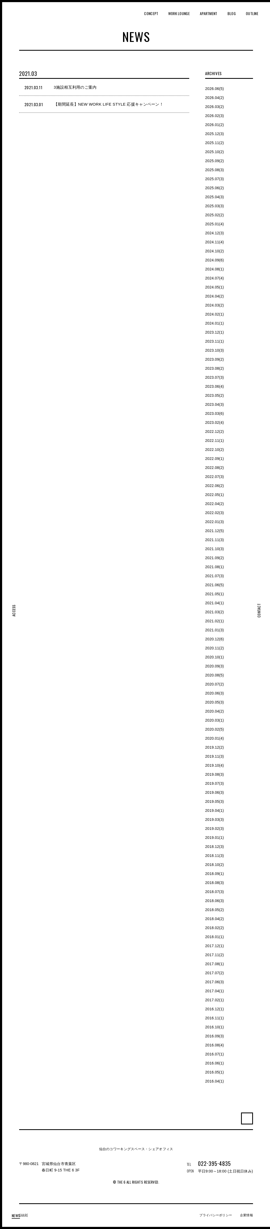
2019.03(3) (214, 819)
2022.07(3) (214, 477)
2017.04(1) (214, 991)
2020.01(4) (214, 738)
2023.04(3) (214, 404)
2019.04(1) (214, 810)
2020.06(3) (214, 693)
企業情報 (246, 1215)
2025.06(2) (214, 188)
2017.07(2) (214, 973)
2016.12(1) (214, 1009)
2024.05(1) (214, 287)
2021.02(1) (214, 621)
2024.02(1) (214, 314)
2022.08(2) (214, 467)
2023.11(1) (214, 341)
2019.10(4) (214, 765)
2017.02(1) (214, 1000)
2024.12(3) (214, 233)
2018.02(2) (214, 928)
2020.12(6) (214, 639)
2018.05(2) (214, 910)
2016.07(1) (214, 1054)
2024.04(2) (214, 296)
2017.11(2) (214, 955)
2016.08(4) (214, 1045)
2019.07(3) (214, 783)
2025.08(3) (214, 170)
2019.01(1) (214, 837)
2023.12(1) (214, 332)
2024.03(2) (214, 305)
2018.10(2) (214, 865)
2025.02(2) (214, 215)
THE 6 (28, 21)
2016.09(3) (214, 1036)
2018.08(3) (214, 883)
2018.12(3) (214, 846)
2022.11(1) (214, 440)
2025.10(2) (214, 152)
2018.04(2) (214, 919)
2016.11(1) (214, 1018)
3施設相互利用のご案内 (75, 87)
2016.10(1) (214, 1027)
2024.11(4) (214, 242)
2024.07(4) (214, 278)
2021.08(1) (214, 567)
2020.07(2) (214, 684)
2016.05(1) (214, 1072)
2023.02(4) (214, 422)
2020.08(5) (214, 675)
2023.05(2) (214, 395)
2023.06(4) (214, 386)
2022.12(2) (214, 431)
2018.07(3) (214, 892)
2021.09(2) (214, 558)
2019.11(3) (214, 756)
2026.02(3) (214, 116)
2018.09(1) (214, 874)
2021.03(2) (214, 612)
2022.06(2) (214, 486)
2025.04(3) (214, 197)
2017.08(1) (214, 964)
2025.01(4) (214, 224)
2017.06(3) (214, 982)
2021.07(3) (214, 576)
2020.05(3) (214, 702)
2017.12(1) (214, 946)
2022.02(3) (214, 513)
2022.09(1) (214, 458)
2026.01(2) (214, 125)
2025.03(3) (214, 206)
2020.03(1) (214, 720)
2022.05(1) (214, 495)
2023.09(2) (214, 359)
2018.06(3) (214, 901)
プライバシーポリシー (215, 1215)
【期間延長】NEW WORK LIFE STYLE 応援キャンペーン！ (108, 104)
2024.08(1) (214, 269)
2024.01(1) (214, 323)
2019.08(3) (214, 774)
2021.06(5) (214, 585)
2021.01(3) (214, 630)
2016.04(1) (214, 1081)
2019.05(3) (214, 801)
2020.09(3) (214, 666)
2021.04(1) (214, 603)
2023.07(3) (214, 377)
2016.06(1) (214, 1063)
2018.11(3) (214, 855)
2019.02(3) (214, 828)
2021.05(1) (214, 594)
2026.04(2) (214, 98)
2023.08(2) (214, 368)
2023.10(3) (214, 350)
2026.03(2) (214, 107)
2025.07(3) (214, 179)
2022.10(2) (214, 449)
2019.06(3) (214, 792)
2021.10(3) (214, 549)
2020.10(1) (214, 657)
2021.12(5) (214, 531)
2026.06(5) (214, 89)
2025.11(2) (214, 143)
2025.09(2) (214, 161)
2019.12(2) (214, 747)
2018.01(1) (214, 937)
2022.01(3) (214, 522)
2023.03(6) (214, 413)
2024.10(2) (214, 251)
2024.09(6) (214, 260)
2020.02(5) (214, 729)
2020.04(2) (214, 711)
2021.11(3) (214, 540)
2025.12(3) (214, 134)
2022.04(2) (214, 504)
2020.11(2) (214, 648)
